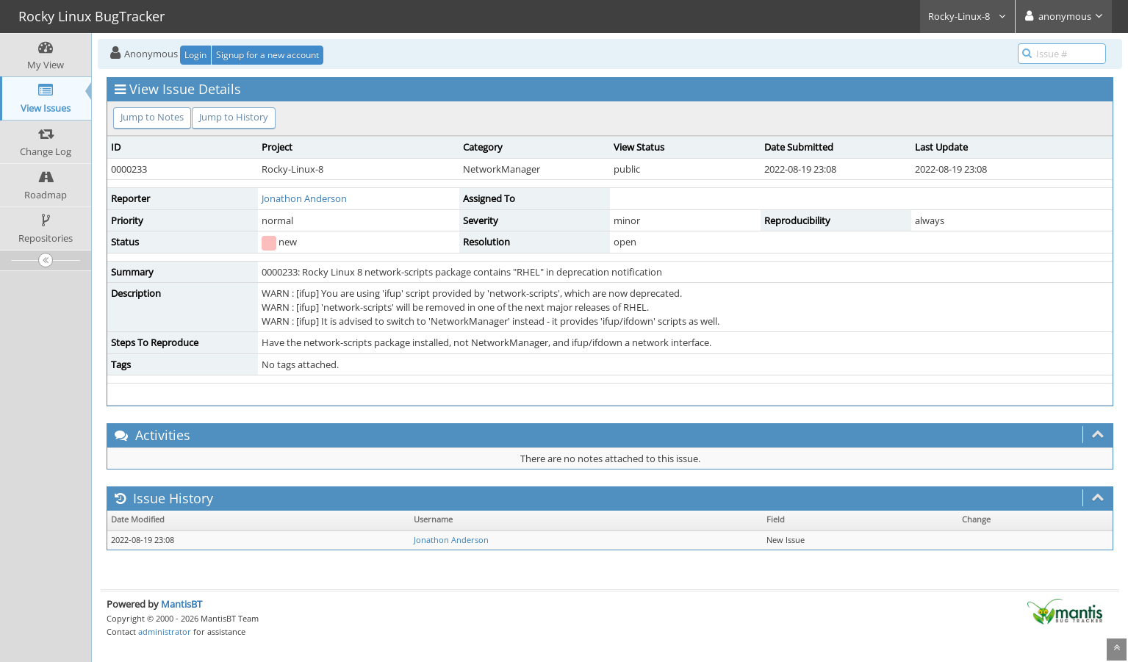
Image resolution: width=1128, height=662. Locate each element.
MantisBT (181, 604)
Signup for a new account (267, 54)
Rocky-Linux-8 (967, 16)
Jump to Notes (152, 116)
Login (195, 54)
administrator (164, 631)
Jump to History (233, 116)
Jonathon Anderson (304, 198)
